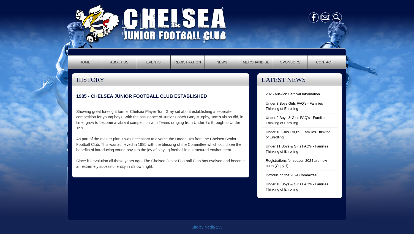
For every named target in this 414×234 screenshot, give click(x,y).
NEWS (221, 62)
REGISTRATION (187, 62)
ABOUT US (119, 62)
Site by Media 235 (207, 227)
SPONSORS (290, 62)
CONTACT (324, 62)
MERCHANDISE (256, 62)
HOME (85, 62)
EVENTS (153, 62)
